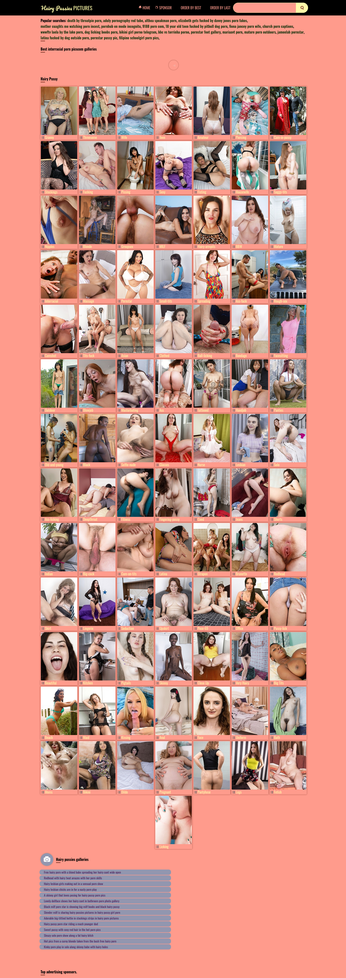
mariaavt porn (232, 32)
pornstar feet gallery (206, 32)
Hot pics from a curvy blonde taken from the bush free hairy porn (80, 941)
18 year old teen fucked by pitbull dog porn (196, 26)
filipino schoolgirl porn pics (139, 37)
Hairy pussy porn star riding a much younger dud (71, 923)
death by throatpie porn (84, 20)
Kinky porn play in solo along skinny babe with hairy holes (76, 946)
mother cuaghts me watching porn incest (70, 26)
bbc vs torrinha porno (173, 32)
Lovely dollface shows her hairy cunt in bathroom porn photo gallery (81, 900)
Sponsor (165, 7)
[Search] (270, 8)
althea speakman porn (161, 20)
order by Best (191, 7)
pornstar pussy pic (104, 37)
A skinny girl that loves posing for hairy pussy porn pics (74, 895)
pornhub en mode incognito (121, 26)
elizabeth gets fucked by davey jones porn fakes (212, 20)
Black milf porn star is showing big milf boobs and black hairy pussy (81, 906)
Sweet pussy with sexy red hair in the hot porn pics (72, 929)
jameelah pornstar (291, 32)
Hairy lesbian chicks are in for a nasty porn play (70, 889)
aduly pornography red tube (123, 20)
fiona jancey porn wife (245, 26)
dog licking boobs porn (101, 32)
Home (145, 7)
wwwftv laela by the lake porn (62, 32)
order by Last (220, 7)
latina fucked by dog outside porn (65, 37)
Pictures (66, 8)
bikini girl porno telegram (137, 32)
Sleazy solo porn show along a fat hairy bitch (68, 935)
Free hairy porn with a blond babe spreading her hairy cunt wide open (82, 872)
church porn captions (278, 26)
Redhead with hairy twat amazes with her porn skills (73, 878)
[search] (302, 8)
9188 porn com (153, 26)
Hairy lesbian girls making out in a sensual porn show (73, 883)
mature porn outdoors (260, 32)
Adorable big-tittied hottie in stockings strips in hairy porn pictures (81, 918)
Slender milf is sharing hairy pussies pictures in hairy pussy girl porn (82, 912)
